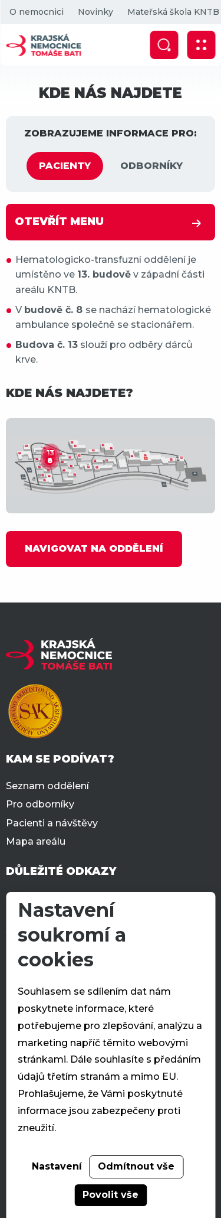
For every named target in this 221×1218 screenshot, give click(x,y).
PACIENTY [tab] (65, 165)
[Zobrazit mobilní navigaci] (201, 45)
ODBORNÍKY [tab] (151, 165)
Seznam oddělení (47, 786)
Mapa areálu (35, 841)
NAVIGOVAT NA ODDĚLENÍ (94, 548)
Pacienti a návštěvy (52, 823)
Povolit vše (110, 1194)
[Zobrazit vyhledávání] (164, 45)
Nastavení (57, 1166)
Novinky (95, 11)
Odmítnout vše (136, 1166)
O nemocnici (36, 11)
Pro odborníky (40, 804)
